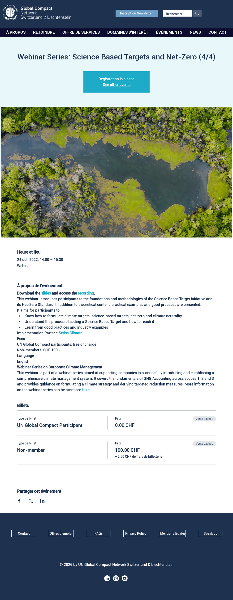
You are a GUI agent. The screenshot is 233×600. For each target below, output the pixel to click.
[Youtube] (125, 578)
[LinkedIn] (107, 578)
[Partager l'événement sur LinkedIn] (42, 501)
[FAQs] (98, 533)
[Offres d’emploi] (61, 533)
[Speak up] (210, 533)
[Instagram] (116, 578)
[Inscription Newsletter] (137, 13)
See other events (116, 84)
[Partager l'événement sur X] (31, 501)
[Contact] (23, 533)
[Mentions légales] (173, 533)
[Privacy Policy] (135, 533)
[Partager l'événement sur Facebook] (19, 501)
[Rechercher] (174, 14)
